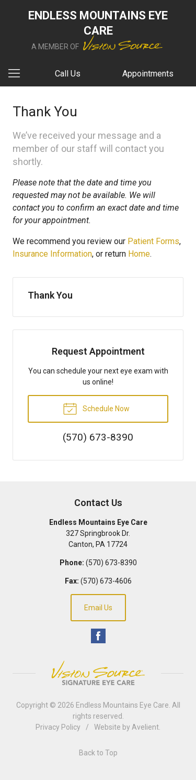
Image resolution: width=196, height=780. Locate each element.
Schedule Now (96, 408)
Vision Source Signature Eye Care (98, 673)
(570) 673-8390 (111, 562)
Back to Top (98, 753)
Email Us (98, 607)
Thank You (50, 295)
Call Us (67, 74)
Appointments (148, 74)
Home (139, 254)
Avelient (145, 727)
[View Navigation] (17, 73)
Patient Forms (153, 241)
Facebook (98, 636)
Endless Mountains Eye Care (122, 705)
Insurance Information (52, 254)
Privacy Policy (58, 727)
